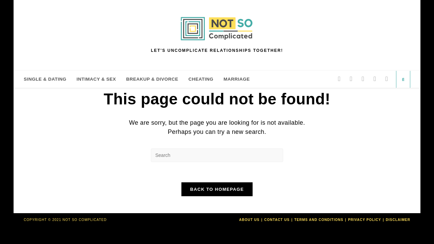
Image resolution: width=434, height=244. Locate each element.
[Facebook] (351, 79)
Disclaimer (398, 220)
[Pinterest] (363, 79)
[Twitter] (339, 79)
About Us (249, 220)
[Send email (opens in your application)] (387, 79)
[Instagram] (375, 79)
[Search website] (403, 80)
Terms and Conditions (318, 220)
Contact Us (277, 220)
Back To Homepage (217, 189)
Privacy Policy (364, 220)
